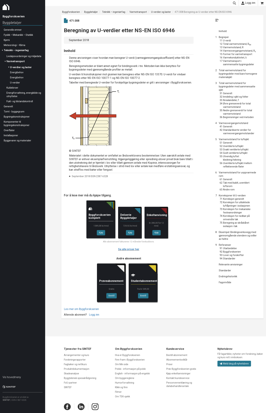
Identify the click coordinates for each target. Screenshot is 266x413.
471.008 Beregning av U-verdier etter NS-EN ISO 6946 (203, 12)
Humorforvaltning (124, 382)
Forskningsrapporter (75, 359)
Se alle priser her (128, 249)
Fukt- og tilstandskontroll (19, 101)
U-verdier (15, 82)
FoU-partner (70, 382)
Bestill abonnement (176, 355)
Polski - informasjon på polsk (130, 369)
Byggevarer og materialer (17, 140)
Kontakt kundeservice (177, 378)
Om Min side (121, 364)
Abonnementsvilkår (176, 359)
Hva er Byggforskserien (127, 355)
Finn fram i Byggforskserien (130, 359)
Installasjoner (11, 135)
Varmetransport (15, 61)
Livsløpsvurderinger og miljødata (23, 56)
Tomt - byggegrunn (14, 111)
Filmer (118, 392)
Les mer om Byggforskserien (81, 309)
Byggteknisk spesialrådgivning (80, 378)
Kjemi (7, 40)
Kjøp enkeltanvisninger (178, 373)
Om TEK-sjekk (122, 396)
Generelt (8, 106)
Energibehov (17, 72)
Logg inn (248, 3)
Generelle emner (13, 29)
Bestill (112, 295)
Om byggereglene (124, 378)
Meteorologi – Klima (14, 45)
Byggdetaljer (12, 23)
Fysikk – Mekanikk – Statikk (18, 35)
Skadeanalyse (71, 373)
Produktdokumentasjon (76, 369)
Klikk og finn (121, 387)
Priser (169, 364)
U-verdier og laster (21, 67)
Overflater (9, 130)
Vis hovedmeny (12, 377)
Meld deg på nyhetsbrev (234, 363)
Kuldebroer (12, 87)
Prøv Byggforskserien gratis (181, 369)
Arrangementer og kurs (76, 355)
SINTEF (6, 400)
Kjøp (101, 232)
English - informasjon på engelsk (132, 373)
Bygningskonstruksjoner (17, 116)
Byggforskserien (71, 12)
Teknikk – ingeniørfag (16, 50)
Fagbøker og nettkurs (75, 364)
